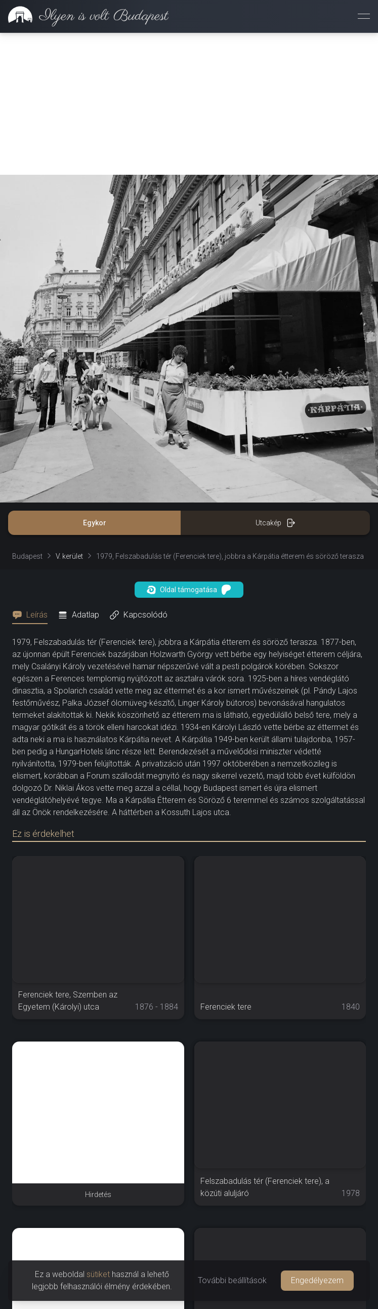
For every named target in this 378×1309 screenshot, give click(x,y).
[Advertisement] (189, 104)
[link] (84, 16)
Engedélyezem (317, 1280)
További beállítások (232, 1280)
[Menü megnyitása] (364, 16)
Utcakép (276, 523)
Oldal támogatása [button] (189, 590)
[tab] (33, 615)
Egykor (94, 523)
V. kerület (69, 556)
